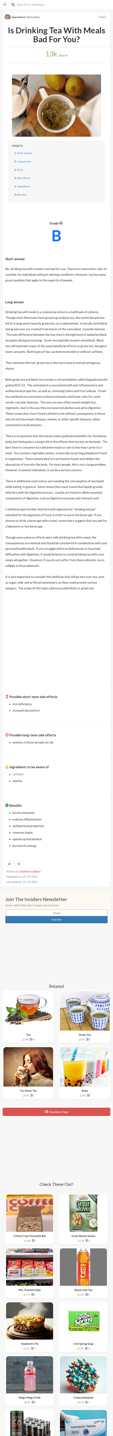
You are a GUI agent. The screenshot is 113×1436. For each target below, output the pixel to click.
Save (102, 17)
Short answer (24, 153)
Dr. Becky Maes (32, 17)
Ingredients (23, 186)
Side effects (23, 177)
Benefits (22, 194)
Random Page (56, 1112)
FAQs (20, 169)
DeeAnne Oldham (30, 871)
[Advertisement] (56, 652)
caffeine (18, 774)
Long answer (24, 161)
